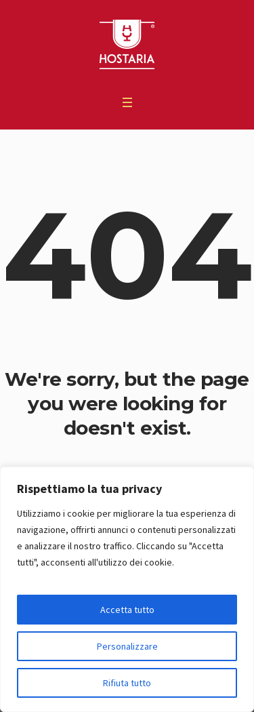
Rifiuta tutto (127, 683)
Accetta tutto (127, 610)
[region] (127, 589)
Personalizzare (127, 646)
